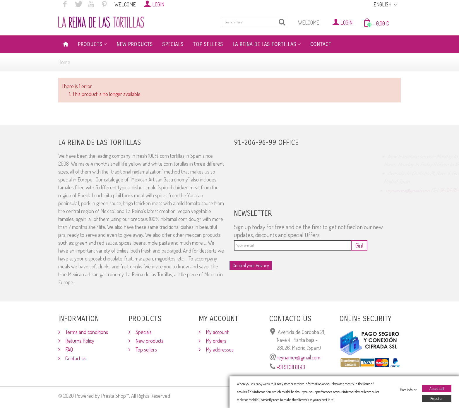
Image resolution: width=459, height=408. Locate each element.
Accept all (436, 388)
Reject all (436, 398)
